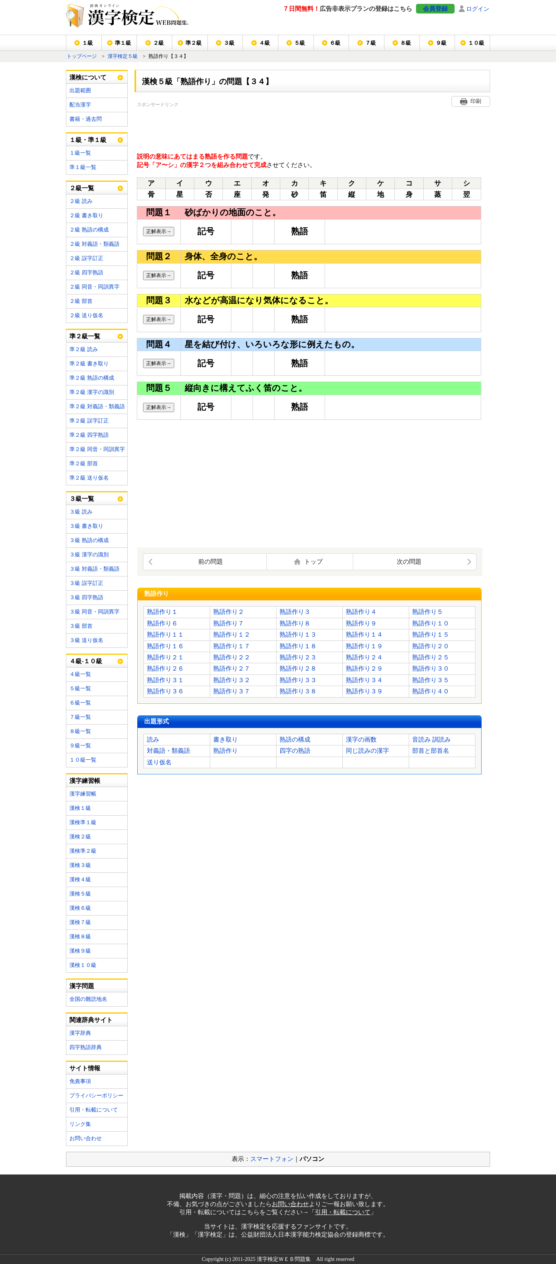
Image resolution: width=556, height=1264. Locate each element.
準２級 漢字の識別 (91, 392)
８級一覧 (80, 731)
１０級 (476, 43)
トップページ (82, 56)
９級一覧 (80, 746)
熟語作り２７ (231, 668)
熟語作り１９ (364, 646)
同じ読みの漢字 (367, 750)
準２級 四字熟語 (89, 435)
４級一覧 (80, 674)
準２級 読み (83, 349)
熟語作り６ (162, 623)
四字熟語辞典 (85, 1047)
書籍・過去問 (85, 119)
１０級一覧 (82, 760)
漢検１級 (80, 808)
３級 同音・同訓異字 (94, 612)
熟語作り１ (162, 611)
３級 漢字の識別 (89, 555)
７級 (370, 43)
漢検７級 (80, 922)
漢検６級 (80, 908)
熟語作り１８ (298, 646)
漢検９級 (80, 951)
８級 (405, 43)
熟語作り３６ (165, 691)
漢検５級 (80, 894)
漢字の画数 (361, 739)
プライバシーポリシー (96, 1095)
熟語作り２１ (165, 657)
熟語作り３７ (231, 691)
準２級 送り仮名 (89, 478)
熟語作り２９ (364, 668)
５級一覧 (80, 688)
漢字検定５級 (123, 56)
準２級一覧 (84, 336)
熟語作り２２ (231, 657)
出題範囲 (80, 90)
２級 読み (81, 201)
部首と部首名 (430, 750)
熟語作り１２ (231, 634)
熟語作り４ (361, 611)
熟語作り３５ (430, 680)
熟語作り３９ (364, 691)
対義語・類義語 (168, 750)
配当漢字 (80, 105)
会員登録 (435, 8)
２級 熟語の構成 (89, 230)
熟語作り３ (295, 611)
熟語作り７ (228, 623)
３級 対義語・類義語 (94, 569)
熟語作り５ (427, 611)
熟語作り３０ (430, 668)
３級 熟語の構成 (89, 540)
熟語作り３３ (298, 680)
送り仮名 (159, 762)
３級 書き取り (86, 526)
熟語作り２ (228, 611)
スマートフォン (271, 1159)
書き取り (225, 739)
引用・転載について (93, 1110)
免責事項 (80, 1081)
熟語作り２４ (364, 657)
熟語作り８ (295, 623)
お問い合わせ (85, 1138)
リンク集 (80, 1124)
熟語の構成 (295, 739)
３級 (229, 43)
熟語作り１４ (364, 634)
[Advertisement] (277, 126)
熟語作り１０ (430, 623)
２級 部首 (81, 301)
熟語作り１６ (165, 646)
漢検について (87, 77)
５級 (299, 43)
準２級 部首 (83, 463)
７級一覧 (80, 717)
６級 (335, 43)
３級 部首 (81, 626)
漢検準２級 (82, 851)
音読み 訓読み (431, 739)
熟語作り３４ (364, 680)
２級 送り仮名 (86, 315)
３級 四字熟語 (86, 597)
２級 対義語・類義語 (94, 244)
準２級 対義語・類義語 (97, 406)
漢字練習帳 (82, 794)
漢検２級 (80, 837)
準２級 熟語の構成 (91, 378)
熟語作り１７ (231, 646)
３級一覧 (81, 498)
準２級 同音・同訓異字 (97, 449)
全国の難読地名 (88, 999)
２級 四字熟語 (86, 272)
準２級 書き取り (89, 364)
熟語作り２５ (430, 657)
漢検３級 (80, 865)
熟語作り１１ (165, 634)
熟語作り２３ (298, 657)
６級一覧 (80, 703)
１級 (87, 43)
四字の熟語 (295, 750)
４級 (264, 43)
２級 (158, 43)
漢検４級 (80, 879)
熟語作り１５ (430, 634)
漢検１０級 (82, 965)
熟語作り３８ (298, 691)
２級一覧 (81, 188)
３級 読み (81, 512)
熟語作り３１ (165, 680)
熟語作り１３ (298, 634)
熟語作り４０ (430, 691)
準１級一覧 (82, 167)
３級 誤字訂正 (86, 583)
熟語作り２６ (165, 668)
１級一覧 (80, 153)
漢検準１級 (82, 822)
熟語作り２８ (298, 668)
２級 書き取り (86, 215)
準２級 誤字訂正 (89, 421)
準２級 (193, 43)
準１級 (123, 43)
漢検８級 (80, 937)
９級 (441, 43)
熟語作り (225, 750)
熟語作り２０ (430, 646)
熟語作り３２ (231, 680)
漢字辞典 (80, 1033)
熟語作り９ (361, 623)
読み (153, 739)
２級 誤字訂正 (86, 258)
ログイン (477, 8)
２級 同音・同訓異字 (94, 287)
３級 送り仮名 (86, 640)
